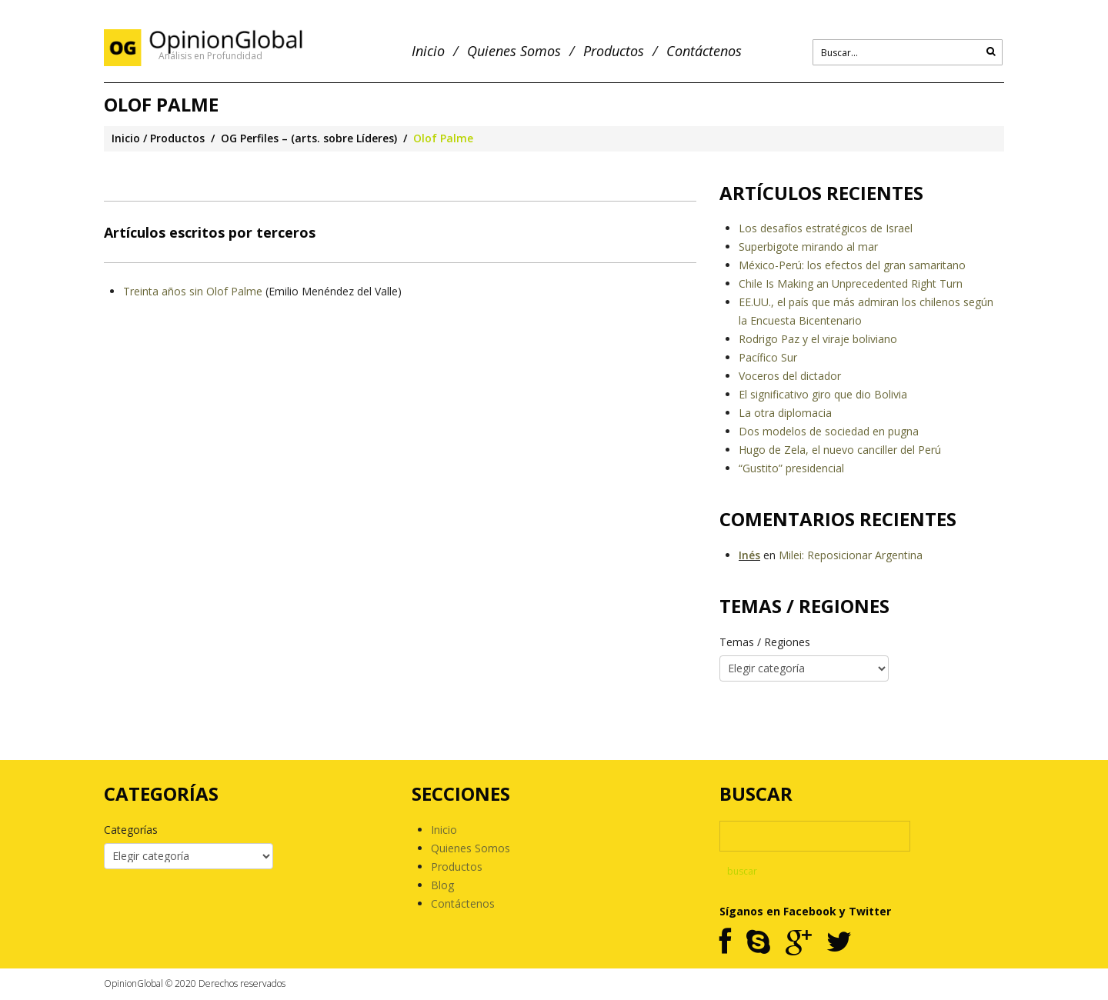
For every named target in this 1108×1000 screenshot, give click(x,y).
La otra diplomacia (785, 412)
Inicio (428, 51)
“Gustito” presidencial (791, 468)
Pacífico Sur (768, 357)
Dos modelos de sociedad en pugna (829, 431)
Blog (442, 885)
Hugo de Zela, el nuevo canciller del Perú (840, 449)
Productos (613, 51)
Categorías (131, 829)
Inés (749, 555)
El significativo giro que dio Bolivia (823, 394)
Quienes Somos (514, 51)
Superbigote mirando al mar (808, 246)
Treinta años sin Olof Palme (192, 291)
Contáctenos (704, 51)
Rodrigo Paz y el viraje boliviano (818, 339)
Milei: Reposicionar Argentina (851, 555)
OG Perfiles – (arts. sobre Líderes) (309, 138)
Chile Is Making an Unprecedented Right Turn (851, 283)
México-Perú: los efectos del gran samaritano (852, 265)
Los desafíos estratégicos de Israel (826, 228)
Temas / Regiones (764, 642)
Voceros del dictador (790, 375)
